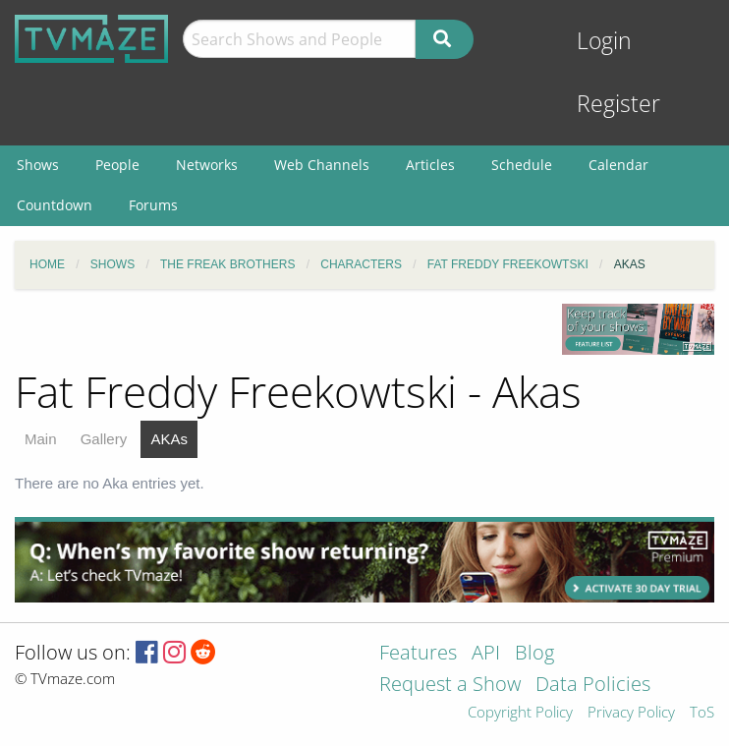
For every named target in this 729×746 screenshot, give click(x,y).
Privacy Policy (631, 713)
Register (618, 103)
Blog (534, 654)
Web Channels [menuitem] (321, 164)
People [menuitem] (117, 164)
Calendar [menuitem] (618, 164)
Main (41, 438)
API (486, 654)
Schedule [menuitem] (521, 164)
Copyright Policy (520, 713)
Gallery (104, 438)
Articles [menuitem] (430, 164)
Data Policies (592, 685)
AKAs (169, 438)
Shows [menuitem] (38, 164)
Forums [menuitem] (153, 205)
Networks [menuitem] (207, 164)
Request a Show (450, 685)
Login (604, 41)
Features (418, 654)
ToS (702, 713)
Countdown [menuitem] (54, 205)
